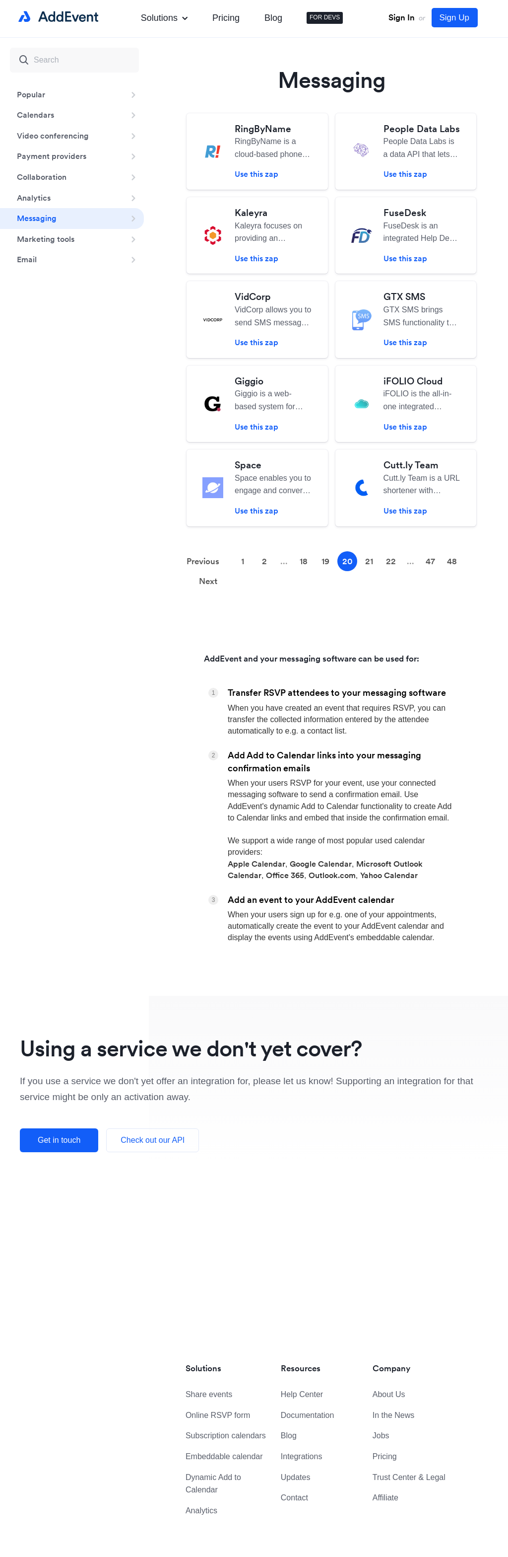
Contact (294, 1497)
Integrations (301, 1456)
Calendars (35, 115)
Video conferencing (53, 136)
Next (208, 581)
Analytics (34, 198)
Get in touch (59, 1140)
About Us (389, 1394)
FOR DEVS (325, 17)
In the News (393, 1415)
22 (391, 561)
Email (27, 259)
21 (369, 561)
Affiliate (385, 1497)
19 (325, 561)
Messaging (37, 218)
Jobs (381, 1435)
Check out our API (153, 1140)
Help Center (302, 1394)
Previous (203, 561)
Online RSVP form (218, 1415)
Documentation (307, 1415)
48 (452, 561)
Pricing (226, 18)
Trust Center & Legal (409, 1477)
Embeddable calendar (224, 1456)
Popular (31, 94)
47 (430, 561)
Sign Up (454, 17)
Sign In (401, 17)
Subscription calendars (226, 1435)
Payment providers (51, 156)
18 (304, 561)
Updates (296, 1477)
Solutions (164, 18)
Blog (273, 18)
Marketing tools (45, 239)
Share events (209, 1394)
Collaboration (41, 177)
